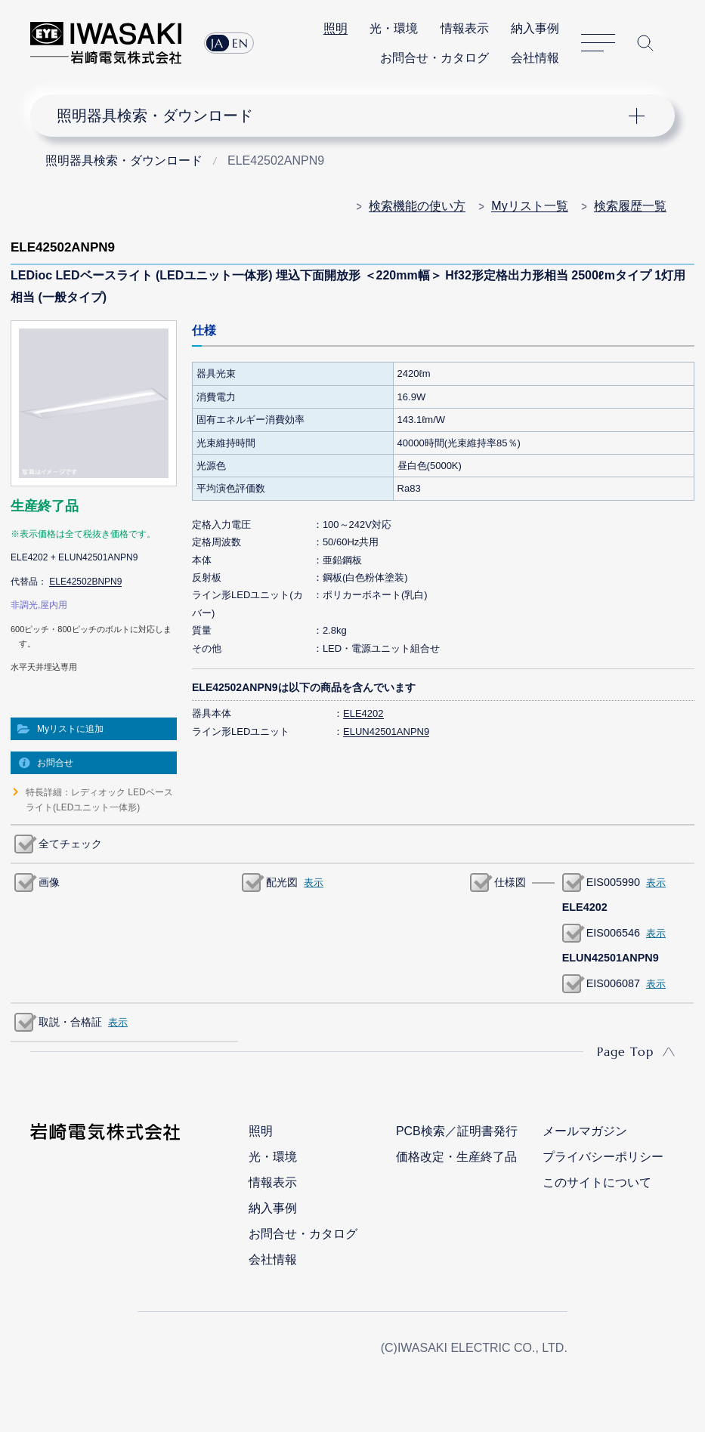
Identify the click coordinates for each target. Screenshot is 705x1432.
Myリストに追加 (70, 729)
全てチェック (70, 844)
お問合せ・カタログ (434, 57)
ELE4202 (363, 713)
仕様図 (510, 882)
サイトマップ (598, 43)
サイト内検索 (645, 43)
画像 (49, 882)
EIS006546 (613, 933)
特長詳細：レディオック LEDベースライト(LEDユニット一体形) (99, 800)
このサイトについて (597, 1182)
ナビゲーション (341, 115)
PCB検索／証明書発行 (457, 1131)
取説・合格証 (70, 1022)
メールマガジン (585, 1131)
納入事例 (535, 28)
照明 (335, 28)
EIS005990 (613, 882)
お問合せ (55, 763)
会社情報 (535, 57)
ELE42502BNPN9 (85, 581)
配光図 (282, 882)
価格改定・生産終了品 (456, 1156)
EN (240, 43)
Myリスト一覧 (529, 205)
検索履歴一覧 (630, 205)
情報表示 (465, 28)
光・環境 (394, 28)
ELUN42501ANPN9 (386, 731)
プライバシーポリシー (603, 1156)
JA (217, 43)
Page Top (625, 1051)
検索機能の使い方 (417, 205)
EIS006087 (613, 983)
